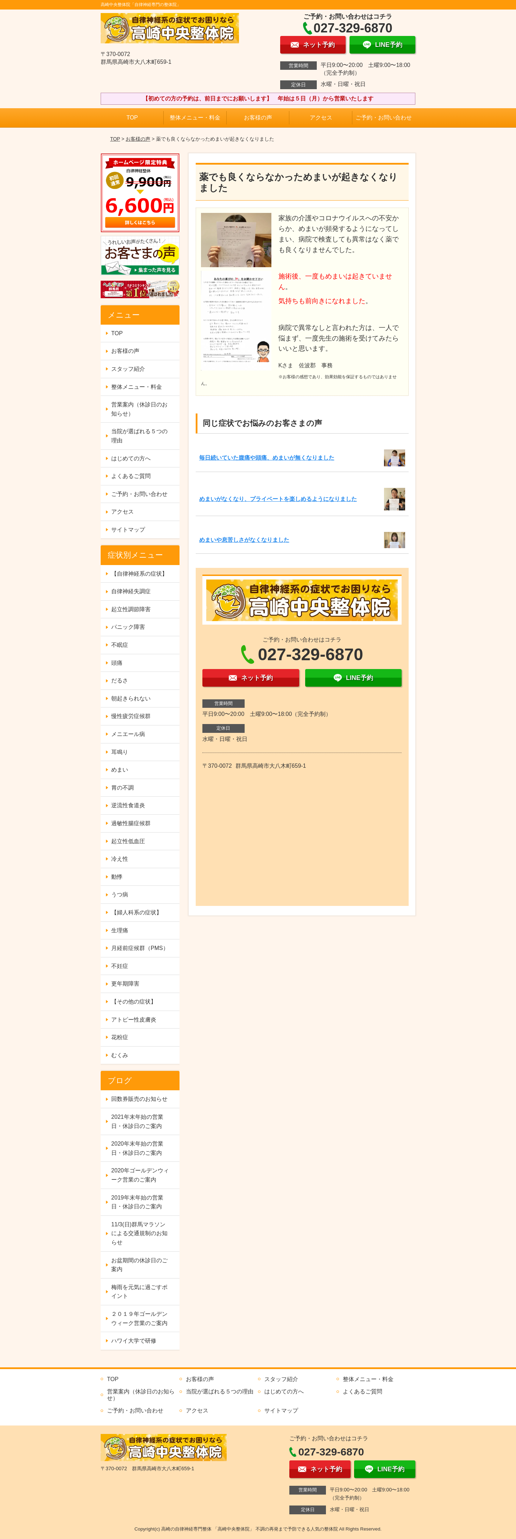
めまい (119, 770)
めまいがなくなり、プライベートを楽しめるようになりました (278, 499)
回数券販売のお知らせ (139, 1099)
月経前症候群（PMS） (140, 948)
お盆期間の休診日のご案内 (139, 1265)
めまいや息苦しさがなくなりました (244, 540)
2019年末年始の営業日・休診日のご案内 (137, 1202)
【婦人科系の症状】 (136, 912)
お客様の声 (258, 118)
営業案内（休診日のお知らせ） (139, 409)
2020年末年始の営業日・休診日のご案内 (137, 1148)
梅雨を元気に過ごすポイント (139, 1291)
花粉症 (119, 1037)
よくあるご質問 (131, 476)
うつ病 (119, 894)
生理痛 (119, 930)
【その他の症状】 (133, 1002)
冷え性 (119, 859)
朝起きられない (131, 698)
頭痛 (116, 663)
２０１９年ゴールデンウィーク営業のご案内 (139, 1318)
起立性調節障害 (131, 609)
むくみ (119, 1055)
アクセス (321, 118)
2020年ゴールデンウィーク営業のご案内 (140, 1175)
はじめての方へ (131, 458)
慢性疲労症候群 (131, 716)
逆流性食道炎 (128, 805)
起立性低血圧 (128, 841)
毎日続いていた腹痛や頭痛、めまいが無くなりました (266, 458)
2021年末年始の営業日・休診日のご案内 (137, 1121)
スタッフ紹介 (128, 369)
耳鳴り (119, 752)
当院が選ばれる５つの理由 (139, 435)
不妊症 (119, 966)
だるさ (119, 680)
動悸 (116, 877)
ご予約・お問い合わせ (383, 118)
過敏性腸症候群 (131, 823)
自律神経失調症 (131, 591)
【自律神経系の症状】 (139, 574)
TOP (132, 118)
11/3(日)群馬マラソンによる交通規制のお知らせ (139, 1233)
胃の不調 (122, 788)
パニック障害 (128, 627)
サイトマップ (128, 530)
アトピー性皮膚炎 (133, 1020)
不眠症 (119, 645)
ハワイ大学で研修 (133, 1341)
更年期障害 (125, 984)
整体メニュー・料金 (195, 118)
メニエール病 (128, 734)
